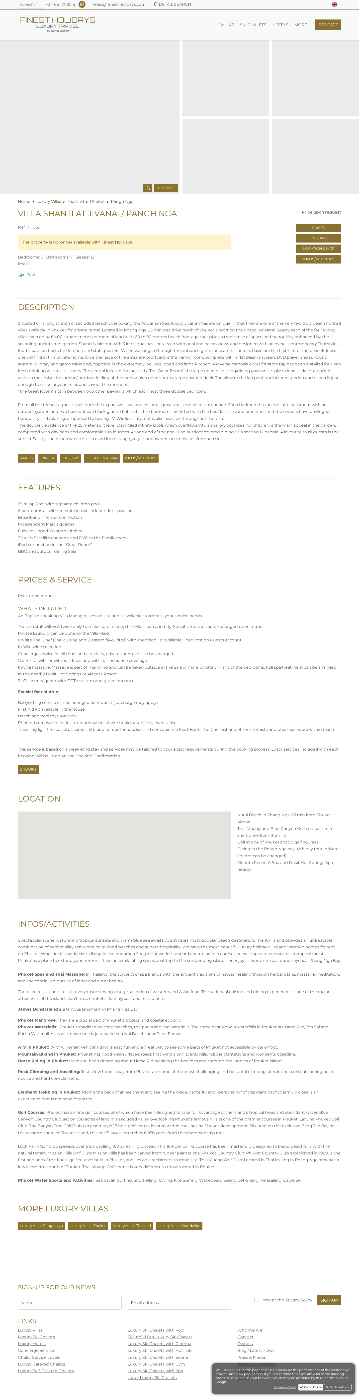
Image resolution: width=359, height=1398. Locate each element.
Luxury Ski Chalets (36, 1337)
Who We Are (250, 1330)
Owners (245, 1343)
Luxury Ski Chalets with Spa (155, 1371)
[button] (336, 4)
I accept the (286, 1300)
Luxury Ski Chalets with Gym (156, 1364)
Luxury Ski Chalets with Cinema (159, 1343)
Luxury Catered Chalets (41, 1364)
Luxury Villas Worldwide (179, 1225)
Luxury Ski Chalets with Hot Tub (160, 1350)
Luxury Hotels (32, 1343)
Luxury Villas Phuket (88, 1225)
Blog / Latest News (255, 1350)
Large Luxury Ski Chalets (152, 1377)
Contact (245, 1337)
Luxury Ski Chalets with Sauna (158, 1357)
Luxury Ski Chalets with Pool (156, 1330)
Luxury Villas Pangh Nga (41, 1225)
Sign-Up (329, 1300)
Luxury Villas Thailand (132, 1225)
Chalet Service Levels (39, 1357)
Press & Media (251, 1357)
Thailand (75, 201)
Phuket (97, 201)
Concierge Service (36, 1350)
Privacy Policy (298, 1300)
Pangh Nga (122, 201)
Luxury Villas (48, 201)
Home (24, 201)
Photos (166, 188)
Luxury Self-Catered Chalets (46, 1371)
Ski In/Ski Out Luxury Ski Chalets (160, 1337)
